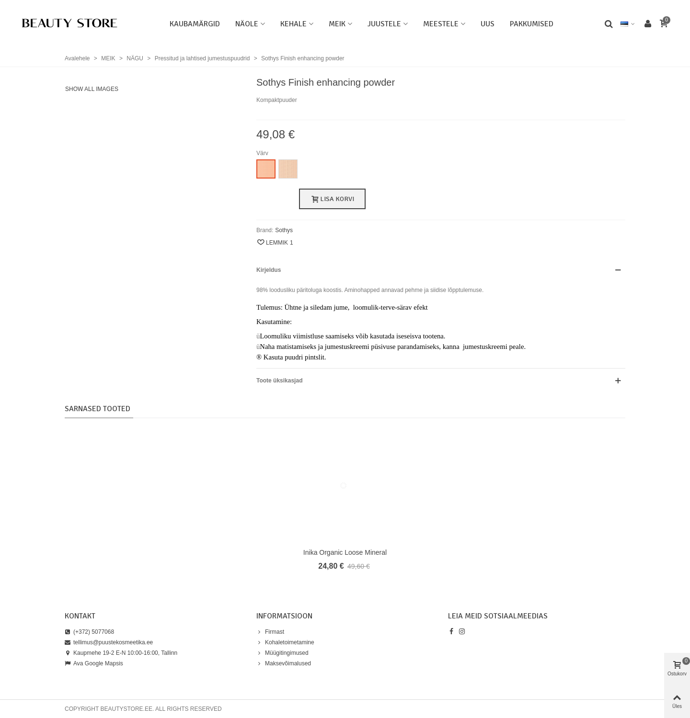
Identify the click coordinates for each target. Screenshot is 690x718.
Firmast (270, 632)
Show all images (91, 89)
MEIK (337, 24)
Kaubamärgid (195, 24)
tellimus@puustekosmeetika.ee (109, 642)
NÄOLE (246, 24)
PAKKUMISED (531, 24)
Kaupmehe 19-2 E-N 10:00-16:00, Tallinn (121, 653)
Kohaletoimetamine (285, 642)
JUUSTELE (384, 24)
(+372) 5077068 (89, 632)
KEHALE (293, 24)
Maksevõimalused (283, 663)
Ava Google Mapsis (94, 663)
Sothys (284, 230)
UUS (487, 24)
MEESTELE (441, 24)
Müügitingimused (282, 653)
